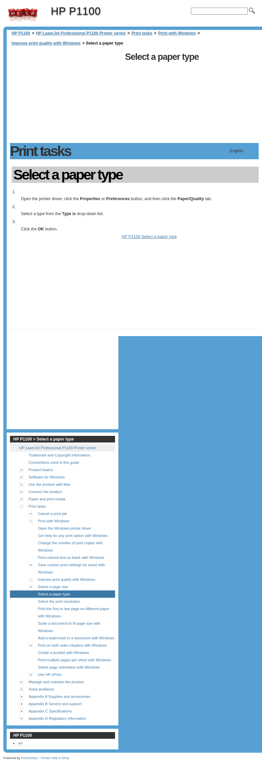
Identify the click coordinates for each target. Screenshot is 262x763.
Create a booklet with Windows (63, 653)
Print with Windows (177, 33)
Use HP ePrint (50, 675)
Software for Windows (47, 477)
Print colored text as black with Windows (71, 558)
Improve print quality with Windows (46, 43)
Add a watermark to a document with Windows (76, 638)
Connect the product (45, 492)
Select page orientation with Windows (69, 667)
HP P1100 (23, 15)
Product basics (41, 470)
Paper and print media (47, 499)
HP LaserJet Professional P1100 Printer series (81, 33)
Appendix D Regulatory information (57, 718)
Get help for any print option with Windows (73, 536)
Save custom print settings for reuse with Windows (71, 568)
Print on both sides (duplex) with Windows (72, 645)
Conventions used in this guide (54, 462)
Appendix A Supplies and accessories (59, 697)
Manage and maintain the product (56, 682)
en (20, 743)
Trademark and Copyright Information (59, 455)
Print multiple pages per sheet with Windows (74, 660)
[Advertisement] (66, 96)
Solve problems (41, 689)
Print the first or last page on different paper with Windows (73, 612)
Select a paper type (54, 594)
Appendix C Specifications (50, 711)
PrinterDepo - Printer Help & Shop (45, 758)
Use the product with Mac (49, 484)
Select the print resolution (59, 601)
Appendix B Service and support (55, 704)
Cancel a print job (52, 514)
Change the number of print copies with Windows (70, 546)
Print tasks (141, 33)
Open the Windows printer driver (64, 528)
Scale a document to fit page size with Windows (69, 627)
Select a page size (53, 587)
